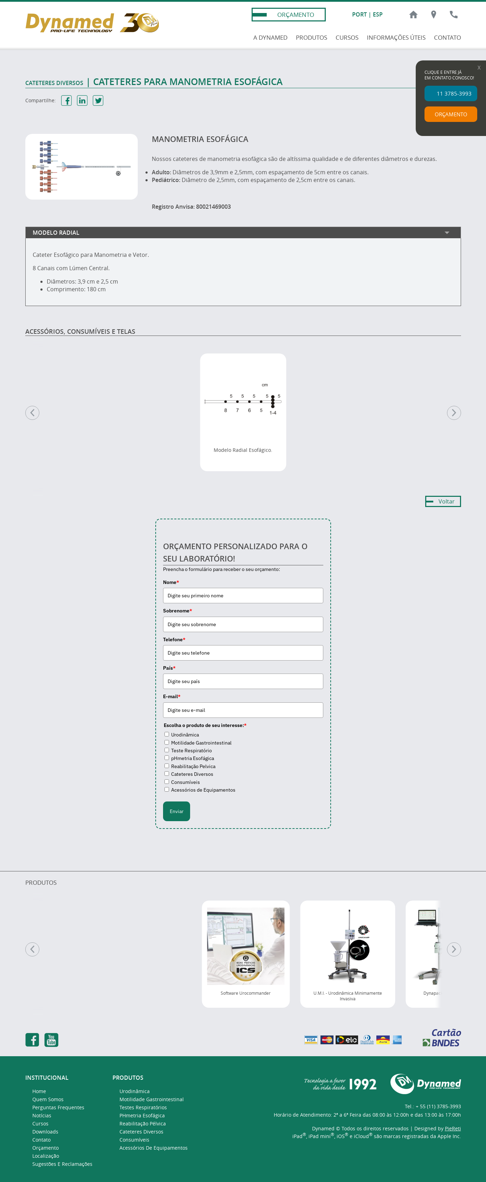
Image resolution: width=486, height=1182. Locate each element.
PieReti (453, 1128)
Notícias (41, 1115)
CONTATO (447, 37)
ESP (378, 14)
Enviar (176, 811)
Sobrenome (177, 611)
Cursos (40, 1123)
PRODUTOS (311, 37)
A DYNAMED (270, 37)
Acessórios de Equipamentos (203, 790)
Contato (41, 1139)
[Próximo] (454, 949)
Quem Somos (48, 1099)
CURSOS (347, 37)
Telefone (174, 639)
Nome (171, 582)
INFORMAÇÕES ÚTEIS (396, 37)
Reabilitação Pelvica (193, 766)
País (169, 668)
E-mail (172, 696)
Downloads (45, 1131)
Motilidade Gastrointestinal (201, 743)
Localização (45, 1155)
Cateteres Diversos (192, 774)
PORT (359, 14)
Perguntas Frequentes (58, 1107)
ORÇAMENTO (295, 15)
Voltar (447, 501)
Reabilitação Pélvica (142, 1123)
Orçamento (45, 1147)
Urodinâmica (185, 735)
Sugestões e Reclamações (62, 1164)
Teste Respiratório (191, 750)
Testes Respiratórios (143, 1107)
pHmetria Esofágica (192, 758)
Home (39, 1091)
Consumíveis (185, 782)
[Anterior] (32, 949)
